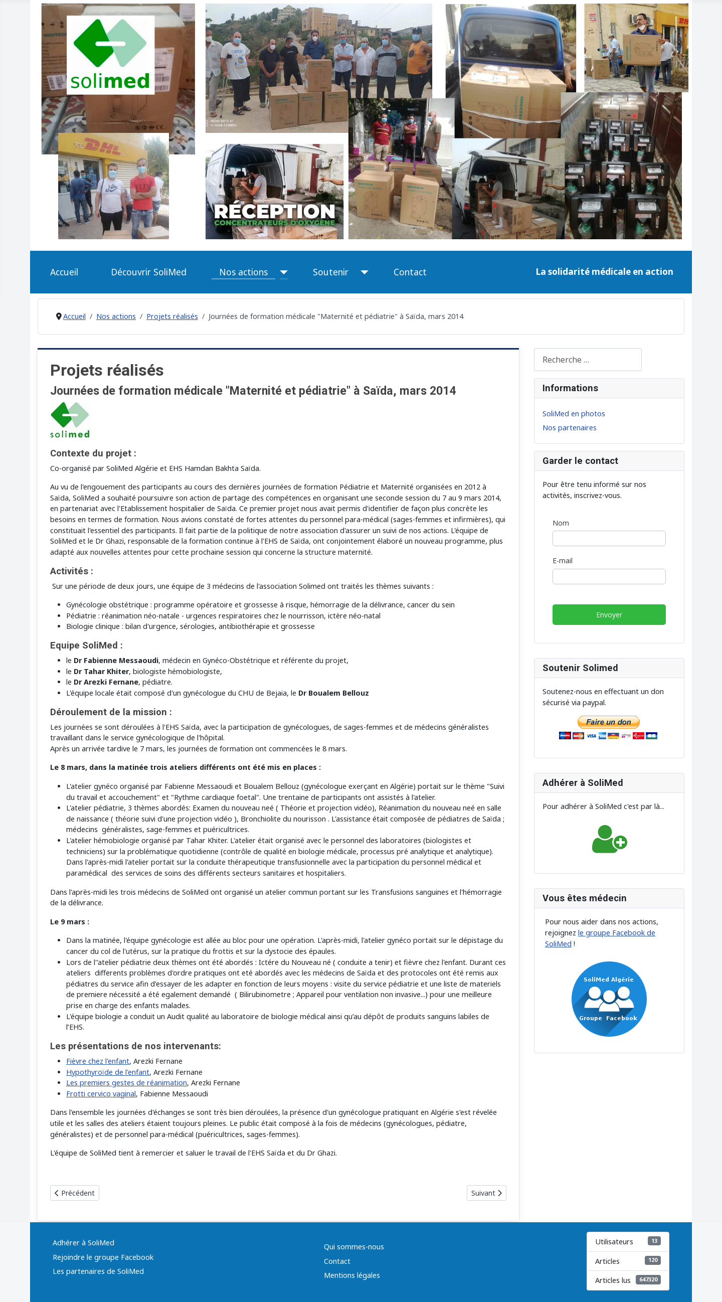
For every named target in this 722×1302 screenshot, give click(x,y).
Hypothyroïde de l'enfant (107, 1072)
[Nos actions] (281, 272)
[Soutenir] (362, 272)
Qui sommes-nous (354, 1246)
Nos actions (243, 272)
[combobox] (588, 359)
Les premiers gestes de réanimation (126, 1082)
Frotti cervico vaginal (101, 1093)
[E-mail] (609, 576)
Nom (561, 523)
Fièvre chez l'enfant (97, 1061)
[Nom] (609, 539)
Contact (410, 272)
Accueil (64, 272)
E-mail (563, 561)
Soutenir (330, 272)
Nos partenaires (570, 427)
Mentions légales (352, 1275)
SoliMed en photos (574, 413)
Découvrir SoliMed (149, 272)
